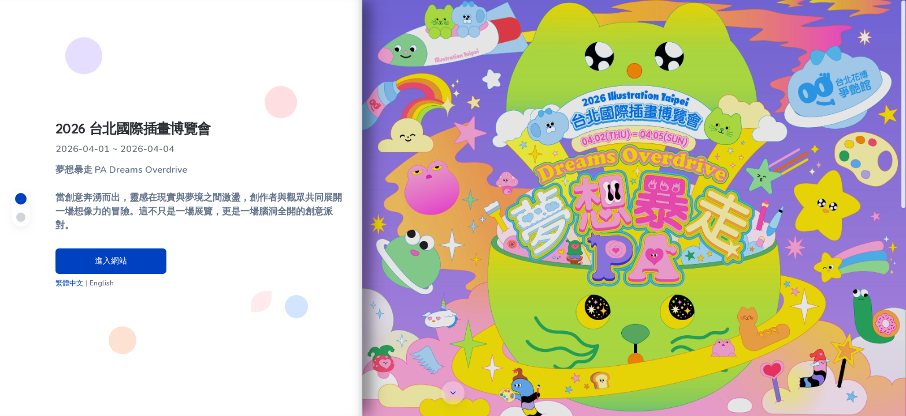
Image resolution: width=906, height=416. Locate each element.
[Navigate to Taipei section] (21, 199)
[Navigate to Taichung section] (20, 217)
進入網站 (111, 260)
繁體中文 (69, 283)
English (102, 283)
